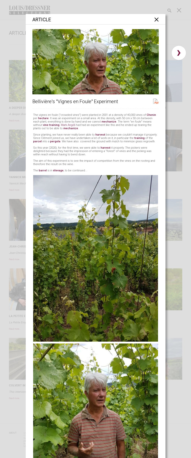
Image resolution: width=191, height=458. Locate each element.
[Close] (156, 19)
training (139, 138)
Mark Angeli (68, 125)
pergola (55, 141)
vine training (51, 125)
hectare (43, 118)
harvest (100, 134)
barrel (43, 170)
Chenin (151, 115)
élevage (58, 170)
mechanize (109, 121)
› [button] (179, 53)
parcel (37, 141)
